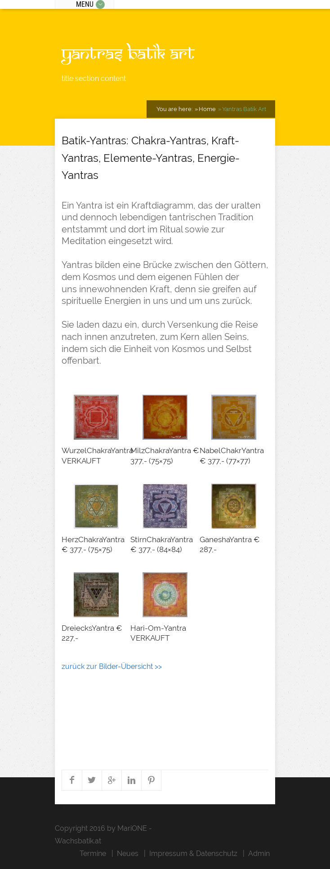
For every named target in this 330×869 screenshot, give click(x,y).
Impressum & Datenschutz (193, 853)
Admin (259, 853)
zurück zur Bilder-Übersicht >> (112, 666)
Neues (127, 853)
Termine (93, 853)
